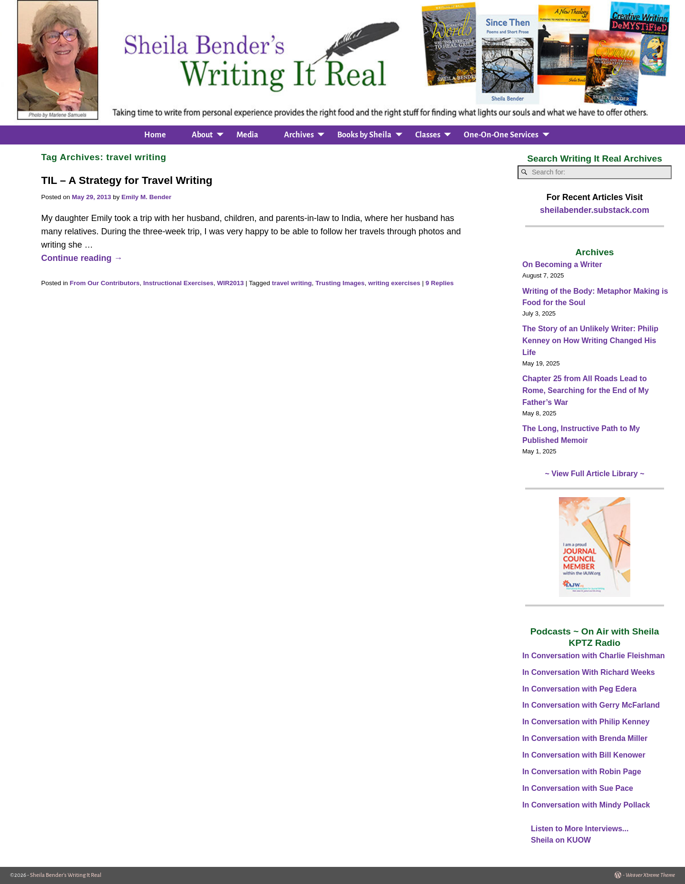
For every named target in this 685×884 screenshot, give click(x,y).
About (202, 135)
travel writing (292, 283)
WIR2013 (230, 283)
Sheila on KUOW (561, 840)
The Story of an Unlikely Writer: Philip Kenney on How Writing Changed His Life (590, 340)
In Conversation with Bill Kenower (584, 755)
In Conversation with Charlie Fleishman (593, 656)
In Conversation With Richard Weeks (588, 672)
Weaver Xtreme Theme (650, 875)
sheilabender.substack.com (594, 210)
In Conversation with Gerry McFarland (591, 705)
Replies (440, 283)
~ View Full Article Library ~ (595, 474)
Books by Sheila (364, 135)
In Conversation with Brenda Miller (584, 738)
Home (155, 135)
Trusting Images (340, 283)
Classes (427, 135)
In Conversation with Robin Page (581, 772)
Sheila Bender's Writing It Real (65, 875)
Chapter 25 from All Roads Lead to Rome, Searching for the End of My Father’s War (585, 390)
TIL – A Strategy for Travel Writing (126, 180)
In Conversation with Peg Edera (579, 689)
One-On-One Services (501, 135)
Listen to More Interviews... (579, 829)
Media (247, 135)
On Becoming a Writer (562, 264)
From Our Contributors (104, 283)
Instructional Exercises (178, 283)
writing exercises (394, 283)
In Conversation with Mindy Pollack (586, 805)
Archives (299, 135)
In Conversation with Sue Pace (577, 788)
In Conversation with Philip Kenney (586, 722)
